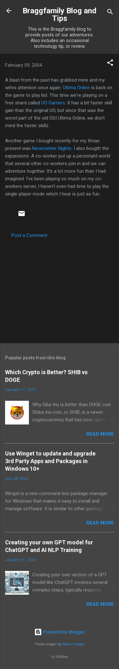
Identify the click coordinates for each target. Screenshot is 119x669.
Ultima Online (76, 87)
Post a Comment (29, 235)
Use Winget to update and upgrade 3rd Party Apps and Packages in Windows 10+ (50, 461)
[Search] (110, 12)
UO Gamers (53, 103)
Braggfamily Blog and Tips (59, 14)
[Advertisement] (59, 289)
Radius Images (73, 644)
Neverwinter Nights (51, 148)
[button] (110, 64)
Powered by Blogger (59, 632)
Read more (100, 434)
